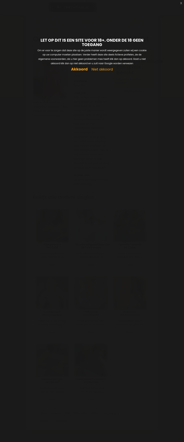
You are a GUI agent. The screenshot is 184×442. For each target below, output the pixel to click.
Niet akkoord (102, 69)
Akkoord (79, 69)
